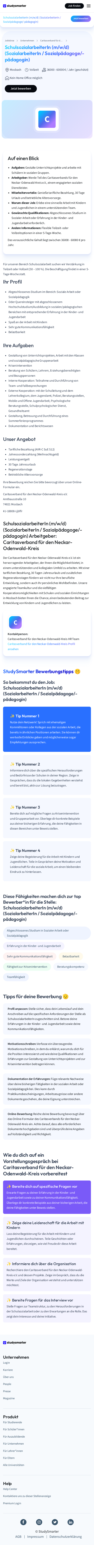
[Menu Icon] (88, 6)
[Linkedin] (71, 1522)
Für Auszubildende (14, 1437)
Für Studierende (12, 1422)
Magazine (9, 1398)
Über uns (8, 1377)
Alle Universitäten (13, 1465)
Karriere (8, 1370)
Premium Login (12, 1503)
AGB (18, 1536)
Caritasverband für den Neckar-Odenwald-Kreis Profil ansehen (41, 646)
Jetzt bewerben (80, 18)
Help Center (10, 1489)
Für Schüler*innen (13, 1429)
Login (6, 1363)
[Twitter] (55, 1522)
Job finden (74, 6)
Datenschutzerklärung (65, 1536)
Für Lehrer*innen (13, 1451)
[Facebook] (23, 1522)
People (7, 1384)
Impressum (35, 1536)
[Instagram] (39, 1522)
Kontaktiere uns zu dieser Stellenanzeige (27, 1496)
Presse (7, 1391)
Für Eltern (9, 1458)
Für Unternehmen (13, 1444)
